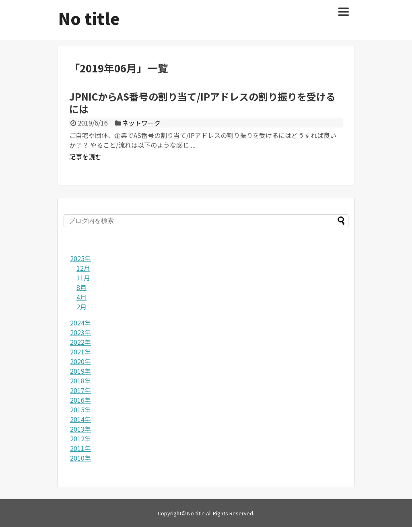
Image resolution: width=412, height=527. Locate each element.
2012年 (80, 438)
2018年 (80, 380)
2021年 (80, 351)
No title (89, 18)
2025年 (80, 258)
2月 (81, 306)
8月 (81, 287)
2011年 (80, 448)
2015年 (80, 409)
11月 (83, 277)
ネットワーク (141, 123)
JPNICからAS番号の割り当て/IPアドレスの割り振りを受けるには (202, 102)
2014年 (80, 419)
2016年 (80, 400)
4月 (81, 297)
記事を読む (85, 156)
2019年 (80, 371)
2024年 (80, 322)
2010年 (80, 458)
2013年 (80, 429)
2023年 (80, 332)
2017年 (80, 390)
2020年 (80, 361)
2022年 (80, 342)
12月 (83, 268)
